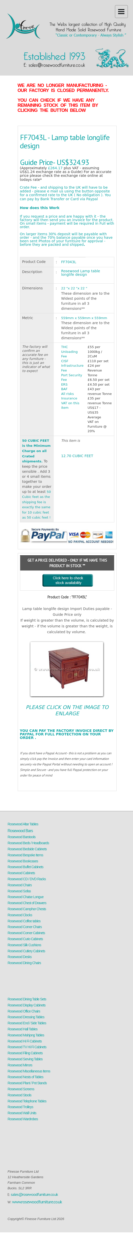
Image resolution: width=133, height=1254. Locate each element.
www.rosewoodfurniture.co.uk (37, 1202)
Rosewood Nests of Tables (25, 1077)
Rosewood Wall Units (22, 1113)
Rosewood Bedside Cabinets (27, 849)
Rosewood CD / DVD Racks (27, 879)
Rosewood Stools (19, 1095)
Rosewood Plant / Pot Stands (27, 1083)
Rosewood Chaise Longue (25, 897)
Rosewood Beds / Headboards (28, 843)
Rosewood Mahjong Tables (26, 1035)
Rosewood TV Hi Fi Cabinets (27, 1047)
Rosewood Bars (20, 831)
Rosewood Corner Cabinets (26, 933)
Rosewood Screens (21, 1089)
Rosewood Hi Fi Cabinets (25, 1041)
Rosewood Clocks (20, 915)
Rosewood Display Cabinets (26, 1005)
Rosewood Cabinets (21, 873)
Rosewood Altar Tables (23, 824)
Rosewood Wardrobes (23, 1119)
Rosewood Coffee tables (24, 921)
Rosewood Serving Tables (25, 1059)
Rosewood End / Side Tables (27, 1023)
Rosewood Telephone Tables (27, 1101)
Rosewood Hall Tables (22, 1029)
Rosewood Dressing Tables (26, 1017)
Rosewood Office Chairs (24, 1011)
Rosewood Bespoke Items (25, 855)
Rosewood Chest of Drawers (27, 903)
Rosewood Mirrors (20, 1065)
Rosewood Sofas (19, 891)
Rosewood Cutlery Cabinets (26, 951)
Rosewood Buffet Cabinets (25, 867)
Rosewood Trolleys (20, 1107)
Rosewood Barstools (21, 837)
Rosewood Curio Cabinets (25, 939)
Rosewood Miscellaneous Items (29, 1071)
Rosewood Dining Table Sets (27, 999)
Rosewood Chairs (20, 885)
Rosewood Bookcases (23, 861)
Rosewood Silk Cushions (24, 945)
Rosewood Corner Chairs (25, 927)
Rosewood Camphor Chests (27, 909)
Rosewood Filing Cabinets (25, 1053)
